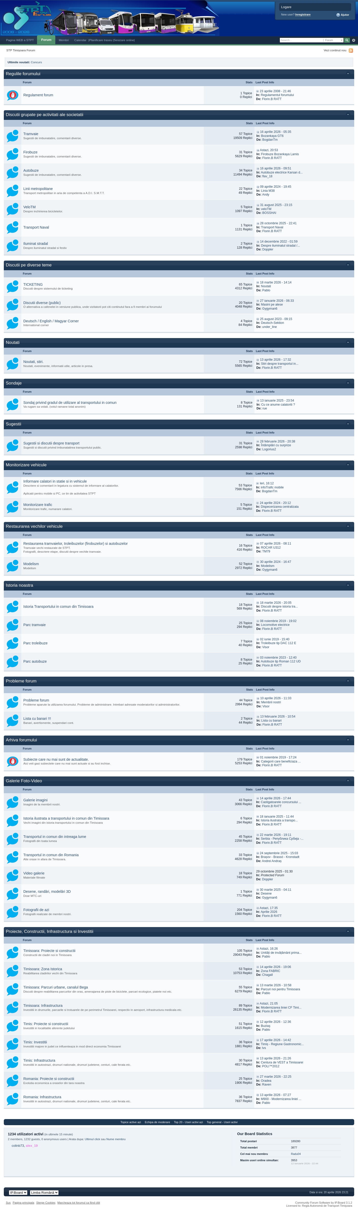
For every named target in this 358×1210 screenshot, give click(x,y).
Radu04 (296, 1153)
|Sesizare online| (124, 40)
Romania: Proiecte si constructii (48, 1079)
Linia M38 (268, 191)
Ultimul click (92, 1139)
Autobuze (31, 170)
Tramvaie (30, 134)
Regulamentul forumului (277, 95)
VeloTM (29, 207)
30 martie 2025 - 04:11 (275, 889)
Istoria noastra (19, 585)
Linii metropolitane (38, 189)
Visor (265, 647)
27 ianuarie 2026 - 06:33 (277, 300)
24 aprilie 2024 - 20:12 (275, 503)
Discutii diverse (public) (42, 303)
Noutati (266, 286)
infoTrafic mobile (272, 487)
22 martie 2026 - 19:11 (275, 835)
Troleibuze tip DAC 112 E (278, 643)
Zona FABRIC (270, 971)
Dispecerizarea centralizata (280, 506)
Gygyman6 (270, 308)
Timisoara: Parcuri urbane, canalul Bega (55, 987)
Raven (266, 1084)
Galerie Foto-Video (24, 780)
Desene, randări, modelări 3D (47, 891)
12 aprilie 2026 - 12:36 (275, 1022)
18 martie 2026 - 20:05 (276, 602)
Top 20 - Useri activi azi (188, 1122)
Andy (265, 194)
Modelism (31, 564)
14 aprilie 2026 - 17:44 (275, 798)
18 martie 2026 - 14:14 (276, 282)
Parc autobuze (35, 661)
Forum (46, 40)
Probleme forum (21, 681)
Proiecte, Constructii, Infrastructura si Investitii (49, 931)
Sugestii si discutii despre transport (51, 443)
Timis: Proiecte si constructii (45, 1024)
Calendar (80, 40)
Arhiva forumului (21, 740)
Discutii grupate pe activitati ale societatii (44, 114)
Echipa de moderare (157, 1122)
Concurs (36, 62)
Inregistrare (303, 14)
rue (264, 408)
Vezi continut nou (335, 50)
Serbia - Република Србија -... (282, 838)
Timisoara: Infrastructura (42, 1006)
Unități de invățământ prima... (281, 952)
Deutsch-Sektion (272, 323)
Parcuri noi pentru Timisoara (280, 989)
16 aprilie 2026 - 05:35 (275, 132)
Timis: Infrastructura (39, 1060)
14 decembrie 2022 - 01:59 (279, 241)
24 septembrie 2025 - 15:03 (279, 853)
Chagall (267, 975)
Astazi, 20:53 (269, 150)
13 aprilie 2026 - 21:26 (275, 1058)
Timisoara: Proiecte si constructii (49, 951)
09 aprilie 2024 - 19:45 (275, 186)
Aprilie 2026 (269, 912)
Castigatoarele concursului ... (281, 802)
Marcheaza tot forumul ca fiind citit (78, 1202)
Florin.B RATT (272, 99)
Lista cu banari (271, 720)
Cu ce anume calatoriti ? (278, 404)
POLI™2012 (270, 1066)
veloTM (266, 209)
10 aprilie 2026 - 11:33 (275, 698)
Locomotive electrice (275, 625)
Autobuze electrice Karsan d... (282, 172)
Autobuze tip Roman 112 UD (281, 661)
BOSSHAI (269, 213)
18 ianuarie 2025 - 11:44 (277, 816)
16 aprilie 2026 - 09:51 (275, 168)
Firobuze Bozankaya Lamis (280, 154)
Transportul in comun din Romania (51, 855)
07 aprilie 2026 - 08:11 (275, 543)
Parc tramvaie (34, 625)
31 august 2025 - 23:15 (276, 205)
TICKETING (33, 284)
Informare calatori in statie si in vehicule (55, 481)
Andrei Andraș (272, 861)
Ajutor (342, 15)
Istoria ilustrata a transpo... (279, 820)
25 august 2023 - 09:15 (276, 319)
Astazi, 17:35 (269, 908)
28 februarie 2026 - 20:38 (277, 441)
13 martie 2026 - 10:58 (275, 985)
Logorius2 (269, 449)
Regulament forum (38, 95)
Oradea (266, 1080)
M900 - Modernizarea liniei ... (281, 1099)
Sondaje (14, 383)
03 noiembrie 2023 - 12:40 (278, 657)
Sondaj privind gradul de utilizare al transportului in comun (69, 403)
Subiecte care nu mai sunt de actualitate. (56, 759)
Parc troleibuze (35, 643)
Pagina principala (23, 1202)
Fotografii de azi (36, 910)
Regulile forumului (23, 73)
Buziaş (265, 1026)
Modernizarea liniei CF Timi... (281, 1007)
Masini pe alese (272, 304)
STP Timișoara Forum (20, 50)
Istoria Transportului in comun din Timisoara (58, 606)
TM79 (266, 551)
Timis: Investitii (35, 1042)
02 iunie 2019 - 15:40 (274, 639)
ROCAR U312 (271, 547)
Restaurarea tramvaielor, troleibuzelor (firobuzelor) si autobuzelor (75, 544)
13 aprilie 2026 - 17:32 (275, 359)
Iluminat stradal (35, 244)
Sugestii (13, 424)
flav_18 (267, 176)
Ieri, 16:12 (267, 483)
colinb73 (18, 1146)
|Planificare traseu (100, 40)
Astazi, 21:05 (269, 1003)
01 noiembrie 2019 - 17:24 (278, 757)
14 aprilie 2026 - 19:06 (275, 967)
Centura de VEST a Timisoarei (282, 1062)
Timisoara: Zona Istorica (42, 969)
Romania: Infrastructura (42, 1097)
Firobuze (30, 152)
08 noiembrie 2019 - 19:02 (278, 621)
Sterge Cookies (46, 1202)
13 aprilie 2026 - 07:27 (275, 1095)
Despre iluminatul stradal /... (280, 245)
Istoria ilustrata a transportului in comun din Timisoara (66, 818)
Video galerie (33, 873)
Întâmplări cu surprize (276, 445)
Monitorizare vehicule (26, 465)
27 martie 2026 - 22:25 (275, 1076)
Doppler (267, 249)
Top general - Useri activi (222, 1122)
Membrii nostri (271, 702)
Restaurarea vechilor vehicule (34, 526)
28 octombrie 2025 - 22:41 (278, 223)
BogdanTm (270, 139)
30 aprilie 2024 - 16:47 (275, 562)
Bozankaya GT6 (272, 136)
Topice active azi (131, 1122)
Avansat (353, 40)
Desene (266, 893)
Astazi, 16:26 (269, 948)
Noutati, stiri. (33, 362)
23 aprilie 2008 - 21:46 (275, 91)
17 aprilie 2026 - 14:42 (275, 1040)
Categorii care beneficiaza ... (281, 761)
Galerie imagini (35, 800)
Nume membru (116, 1139)
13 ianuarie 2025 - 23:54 (277, 400)
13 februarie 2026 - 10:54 (277, 716)
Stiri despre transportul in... (280, 363)
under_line (269, 327)
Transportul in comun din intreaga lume (54, 837)
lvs (264, 1048)
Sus (8, 1202)
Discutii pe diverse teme (29, 265)
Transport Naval (36, 227)
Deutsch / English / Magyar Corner (51, 321)
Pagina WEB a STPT (20, 40)
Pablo (266, 290)
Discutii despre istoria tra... (279, 606)
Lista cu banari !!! (37, 719)
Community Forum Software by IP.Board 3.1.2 (323, 1202)
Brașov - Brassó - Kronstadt (280, 857)
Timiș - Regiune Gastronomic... (282, 1044)
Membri (64, 40)
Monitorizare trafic (37, 505)
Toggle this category (349, 74)
